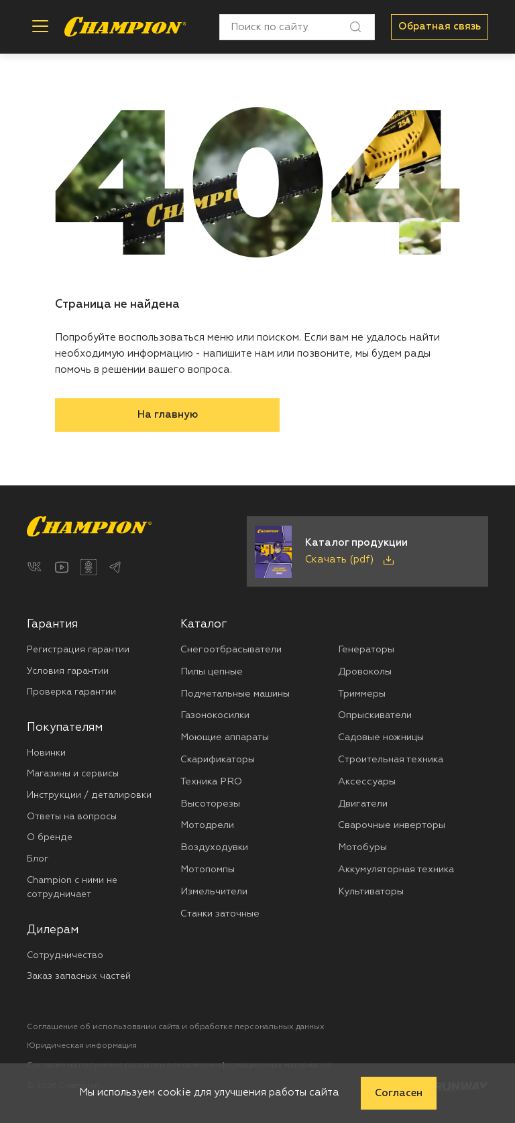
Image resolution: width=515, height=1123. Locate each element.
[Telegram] (115, 567)
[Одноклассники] (88, 567)
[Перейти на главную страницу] (125, 27)
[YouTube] (61, 567)
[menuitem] (103, 658)
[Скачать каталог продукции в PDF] (367, 551)
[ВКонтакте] (34, 567)
